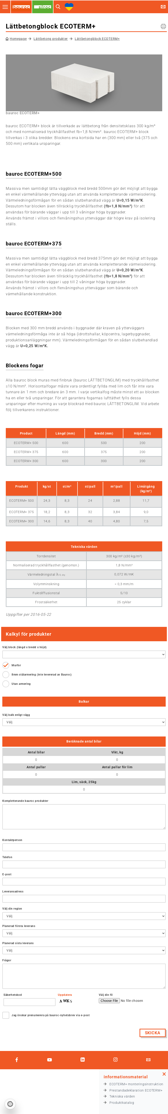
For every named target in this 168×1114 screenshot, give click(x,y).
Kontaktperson (12, 840)
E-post (7, 874)
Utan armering (21, 684)
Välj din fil (106, 995)
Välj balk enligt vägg (16, 715)
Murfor (16, 665)
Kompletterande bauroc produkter (25, 801)
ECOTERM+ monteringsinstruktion (136, 1084)
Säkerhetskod (12, 995)
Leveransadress (12, 891)
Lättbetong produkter (51, 39)
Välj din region (12, 908)
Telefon (7, 857)
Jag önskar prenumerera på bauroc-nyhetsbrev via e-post (51, 1015)
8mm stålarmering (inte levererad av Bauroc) (42, 674)
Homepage (18, 39)
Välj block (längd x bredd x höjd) (24, 647)
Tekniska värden (122, 1096)
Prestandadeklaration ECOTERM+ (135, 1090)
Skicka (152, 1032)
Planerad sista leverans (18, 943)
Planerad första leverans (18, 926)
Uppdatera (65, 995)
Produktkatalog (121, 1102)
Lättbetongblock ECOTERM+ (97, 39)
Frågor (6, 960)
